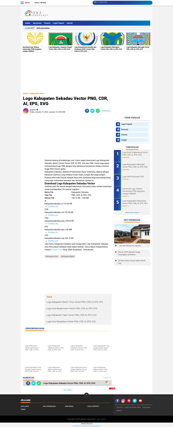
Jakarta (76, 426)
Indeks (27, 23)
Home (27, 3)
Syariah (70, 23)
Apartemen (37, 23)
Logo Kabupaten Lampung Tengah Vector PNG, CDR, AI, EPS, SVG (60, 48)
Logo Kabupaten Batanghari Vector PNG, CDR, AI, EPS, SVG (111, 48)
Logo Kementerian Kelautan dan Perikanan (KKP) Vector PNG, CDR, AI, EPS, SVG (85, 49)
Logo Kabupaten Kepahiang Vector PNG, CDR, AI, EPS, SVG (135, 202)
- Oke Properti (101, 419)
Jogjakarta (96, 426)
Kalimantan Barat (67, 256)
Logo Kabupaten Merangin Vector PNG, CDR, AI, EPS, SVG (137, 48)
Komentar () (106, 111)
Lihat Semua (67, 390)
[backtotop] (86, 395)
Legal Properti (58, 23)
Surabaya (83, 426)
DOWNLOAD (53, 206)
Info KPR (30, 28)
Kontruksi (69, 406)
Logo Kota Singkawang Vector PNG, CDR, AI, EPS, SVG (135, 153)
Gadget (124, 140)
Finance (47, 23)
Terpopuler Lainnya (132, 212)
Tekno (23, 409)
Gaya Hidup (25, 406)
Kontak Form (56, 250)
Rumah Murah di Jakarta (130, 245)
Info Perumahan (44, 28)
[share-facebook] (87, 111)
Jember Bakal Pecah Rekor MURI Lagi (132, 261)
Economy (124, 129)
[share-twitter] (92, 111)
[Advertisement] (106, 13)
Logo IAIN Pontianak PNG (133, 176)
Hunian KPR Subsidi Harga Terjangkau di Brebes (129, 253)
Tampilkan (107, 378)
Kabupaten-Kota (37, 93)
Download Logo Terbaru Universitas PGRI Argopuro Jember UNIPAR (32, 49)
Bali (89, 426)
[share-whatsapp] (98, 111)
